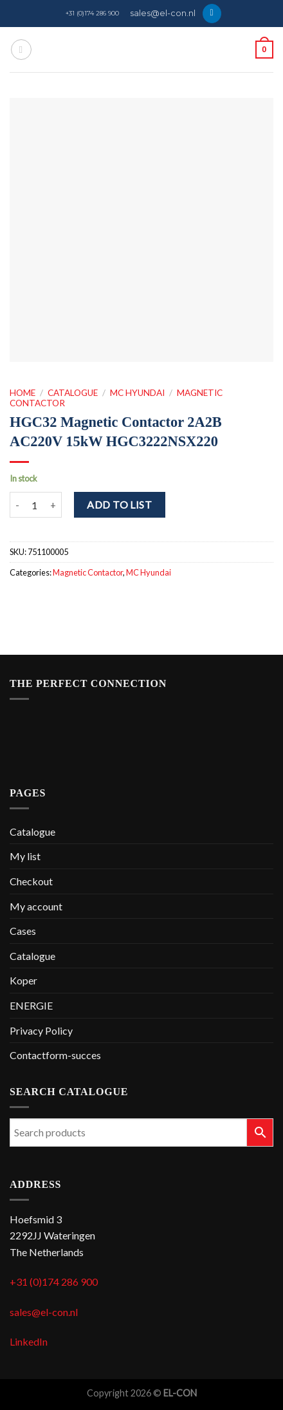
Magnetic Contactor (88, 572)
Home (22, 393)
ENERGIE (31, 1005)
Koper (23, 980)
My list (25, 856)
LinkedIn (29, 1341)
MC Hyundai (137, 393)
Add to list (119, 504)
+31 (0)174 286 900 (92, 13)
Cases (23, 931)
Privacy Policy (41, 1030)
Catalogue (73, 393)
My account (36, 906)
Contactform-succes (55, 1055)
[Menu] (21, 49)
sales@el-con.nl (163, 13)
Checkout (31, 881)
